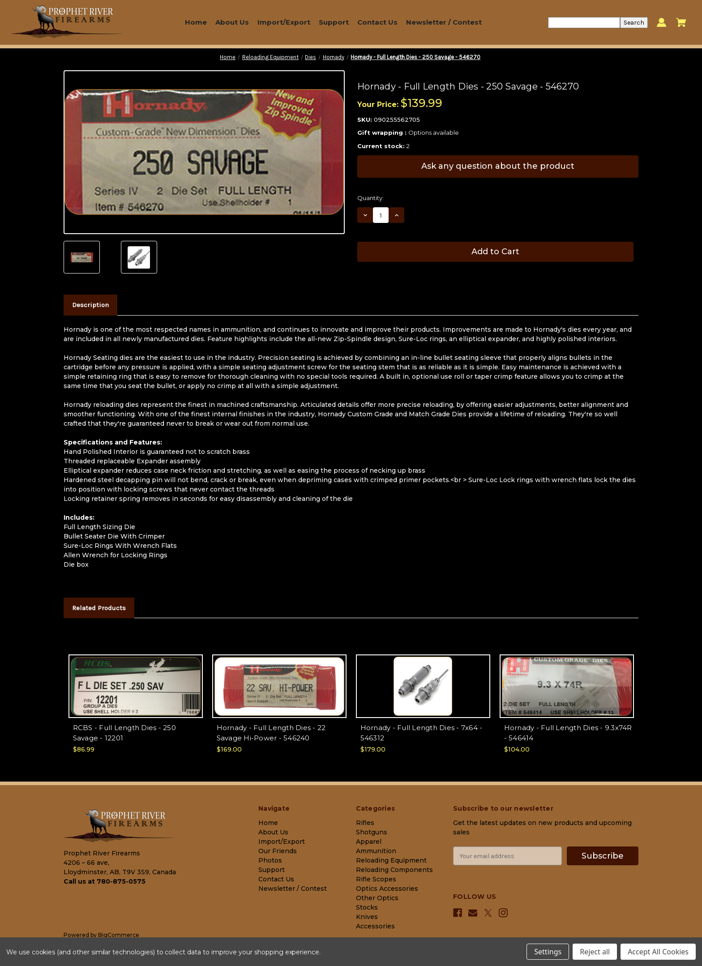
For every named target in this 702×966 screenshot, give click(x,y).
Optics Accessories (387, 889)
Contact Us (377, 22)
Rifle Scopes (376, 879)
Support (334, 22)
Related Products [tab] (99, 608)
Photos (270, 860)
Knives (367, 917)
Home (196, 22)
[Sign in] (661, 22)
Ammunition (376, 851)
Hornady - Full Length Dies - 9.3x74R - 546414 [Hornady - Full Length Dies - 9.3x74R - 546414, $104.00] (568, 732)
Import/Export (283, 22)
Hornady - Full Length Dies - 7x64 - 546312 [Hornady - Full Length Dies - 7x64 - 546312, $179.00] (421, 732)
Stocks (367, 907)
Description (90, 305)
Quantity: (370, 197)
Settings (547, 952)
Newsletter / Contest (444, 22)
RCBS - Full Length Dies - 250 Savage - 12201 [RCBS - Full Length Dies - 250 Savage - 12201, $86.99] (124, 732)
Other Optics (377, 898)
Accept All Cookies (658, 952)
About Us (232, 22)
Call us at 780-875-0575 (105, 881)
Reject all (595, 952)
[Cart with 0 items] (681, 22)
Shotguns (371, 832)
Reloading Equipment (391, 860)
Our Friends (277, 851)
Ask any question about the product (497, 166)
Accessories (375, 926)
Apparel (368, 842)
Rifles (365, 823)
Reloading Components (394, 870)
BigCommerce (118, 935)
